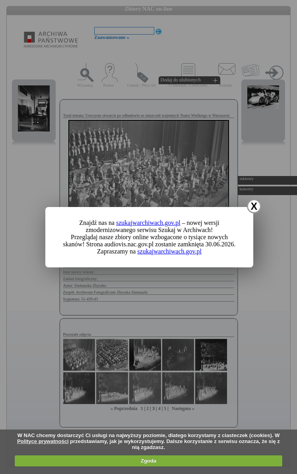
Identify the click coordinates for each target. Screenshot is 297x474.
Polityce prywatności (42, 441)
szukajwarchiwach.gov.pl (148, 222)
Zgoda (148, 461)
